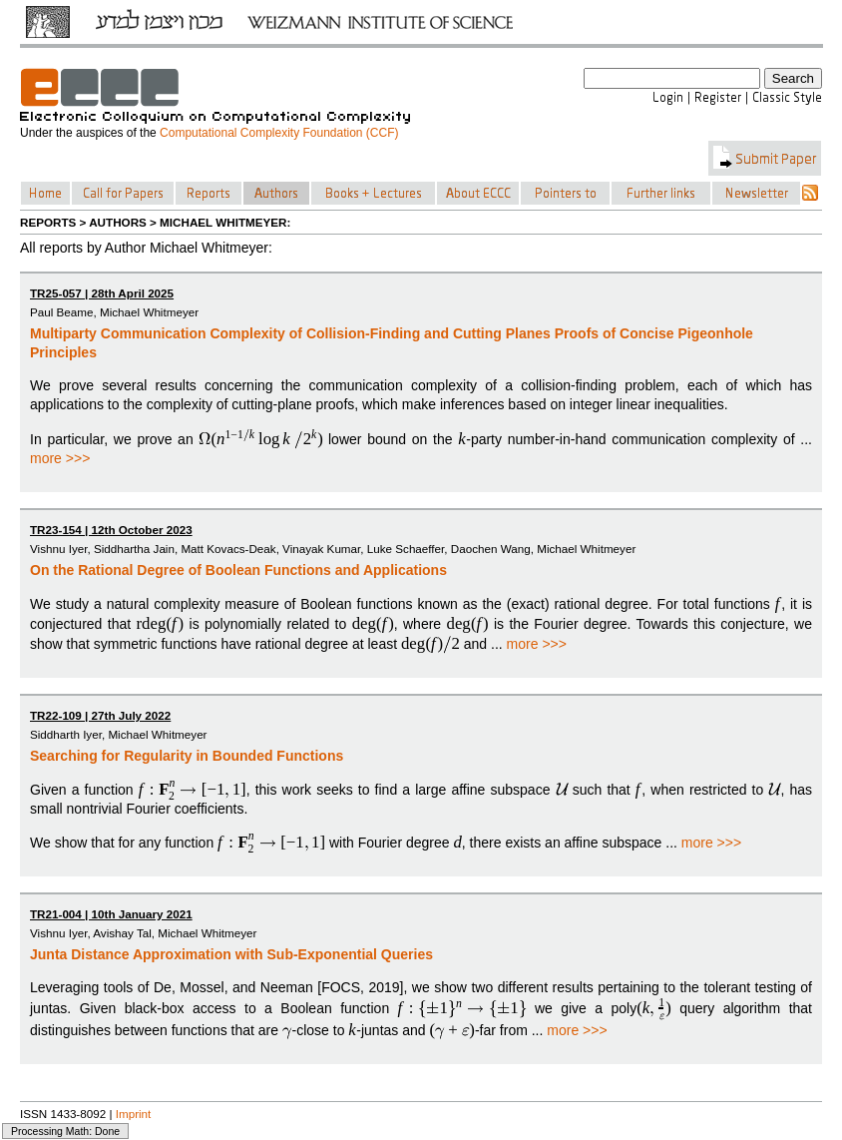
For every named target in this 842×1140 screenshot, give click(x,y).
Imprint (134, 1113)
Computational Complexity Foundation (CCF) (279, 133)
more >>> (60, 458)
